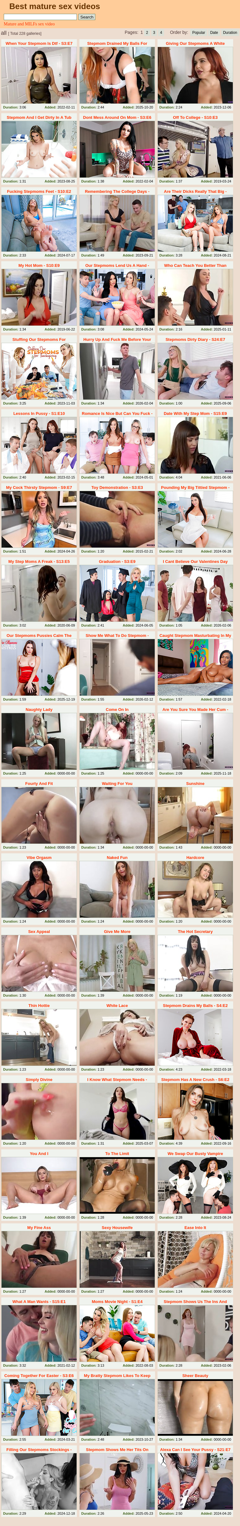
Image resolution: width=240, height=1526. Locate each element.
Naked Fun (117, 857)
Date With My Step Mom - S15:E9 (195, 413)
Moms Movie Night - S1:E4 (117, 1301)
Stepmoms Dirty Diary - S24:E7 (195, 339)
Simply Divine (39, 1079)
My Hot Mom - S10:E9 (39, 265)
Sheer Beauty (195, 1375)
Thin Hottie (39, 1005)
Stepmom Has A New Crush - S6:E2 (195, 1079)
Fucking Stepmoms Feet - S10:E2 (39, 191)
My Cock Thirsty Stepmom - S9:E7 (39, 487)
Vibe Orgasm (39, 857)
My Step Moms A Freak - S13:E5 (39, 561)
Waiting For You (117, 783)
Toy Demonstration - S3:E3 (117, 487)
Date (214, 32)
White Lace (117, 1005)
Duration (230, 32)
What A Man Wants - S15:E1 (39, 1301)
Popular (198, 32)
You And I (39, 1153)
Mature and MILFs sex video (29, 24)
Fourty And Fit (39, 783)
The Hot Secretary (195, 931)
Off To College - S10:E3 (195, 117)
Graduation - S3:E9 (117, 561)
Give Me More (117, 931)
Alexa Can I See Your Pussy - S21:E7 (195, 1449)
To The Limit (117, 1153)
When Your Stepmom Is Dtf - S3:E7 (39, 43)
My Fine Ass (39, 1227)
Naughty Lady (39, 709)
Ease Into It (195, 1227)
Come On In (117, 709)
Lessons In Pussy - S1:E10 (39, 413)
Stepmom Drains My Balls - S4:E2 (195, 1005)
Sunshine (195, 783)
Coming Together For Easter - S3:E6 (39, 1375)
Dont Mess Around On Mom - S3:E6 (117, 117)
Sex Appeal (39, 931)
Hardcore (195, 857)
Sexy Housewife (117, 1227)
